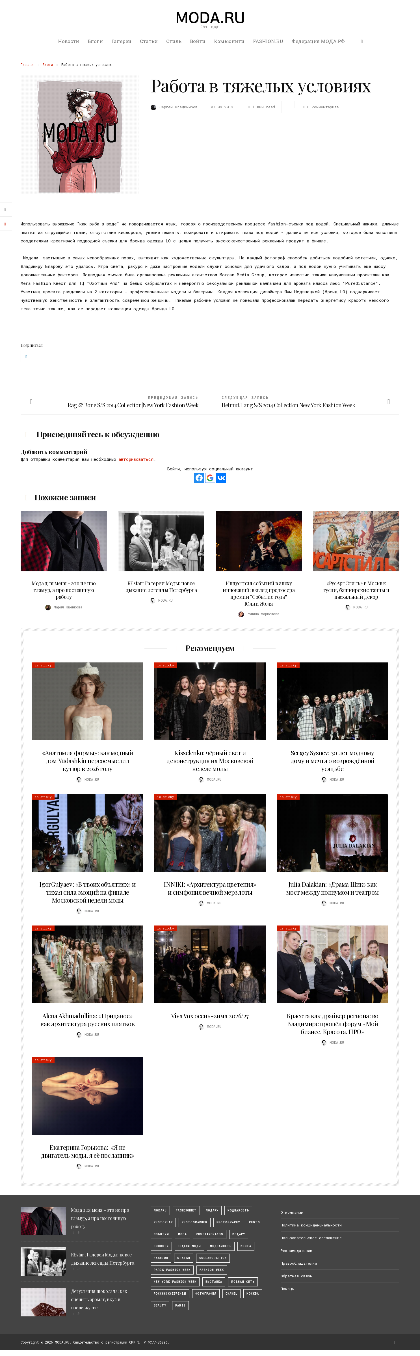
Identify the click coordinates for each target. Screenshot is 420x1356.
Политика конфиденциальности (311, 1225)
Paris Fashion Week (172, 1270)
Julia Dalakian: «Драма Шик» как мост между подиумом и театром (332, 888)
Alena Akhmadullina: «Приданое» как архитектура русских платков (87, 1019)
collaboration (213, 1258)
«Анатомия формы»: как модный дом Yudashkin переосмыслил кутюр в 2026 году (87, 760)
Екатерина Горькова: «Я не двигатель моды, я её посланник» (87, 1151)
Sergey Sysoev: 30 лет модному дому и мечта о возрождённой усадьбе (332, 760)
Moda (182, 1234)
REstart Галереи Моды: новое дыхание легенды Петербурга (161, 586)
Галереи (121, 41)
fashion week (212, 1270)
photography (228, 1222)
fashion (161, 1258)
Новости (68, 41)
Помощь (287, 1288)
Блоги (95, 41)
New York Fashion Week (175, 1282)
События (161, 1234)
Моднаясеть (220, 1246)
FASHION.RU (268, 41)
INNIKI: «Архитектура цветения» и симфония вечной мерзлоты (210, 888)
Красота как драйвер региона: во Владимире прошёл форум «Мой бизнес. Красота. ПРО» (332, 1023)
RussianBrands (209, 1234)
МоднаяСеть (238, 1210)
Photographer (194, 1222)
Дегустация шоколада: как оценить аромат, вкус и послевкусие (99, 1299)
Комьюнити (229, 41)
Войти (197, 41)
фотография (206, 1293)
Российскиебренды (170, 1293)
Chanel (231, 1293)
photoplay (163, 1222)
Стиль (173, 41)
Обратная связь (296, 1275)
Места (246, 1246)
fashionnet (186, 1210)
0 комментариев (320, 106)
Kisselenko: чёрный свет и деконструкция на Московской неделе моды (209, 760)
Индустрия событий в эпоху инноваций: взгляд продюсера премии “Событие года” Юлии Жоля (259, 593)
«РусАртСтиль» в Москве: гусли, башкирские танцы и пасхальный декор (356, 590)
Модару (238, 1234)
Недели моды (189, 1246)
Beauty (160, 1305)
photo (254, 1222)
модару (212, 1210)
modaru (160, 1210)
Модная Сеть (243, 1282)
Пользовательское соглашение (311, 1237)
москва (252, 1293)
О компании (292, 1212)
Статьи (149, 41)
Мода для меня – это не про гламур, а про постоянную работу (64, 590)
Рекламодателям (296, 1250)
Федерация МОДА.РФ (318, 41)
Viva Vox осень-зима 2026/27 (210, 1015)
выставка (213, 1282)
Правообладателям (299, 1263)
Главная (27, 64)
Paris (180, 1305)
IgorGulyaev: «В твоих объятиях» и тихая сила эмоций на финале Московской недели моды (87, 892)
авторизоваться (136, 459)
